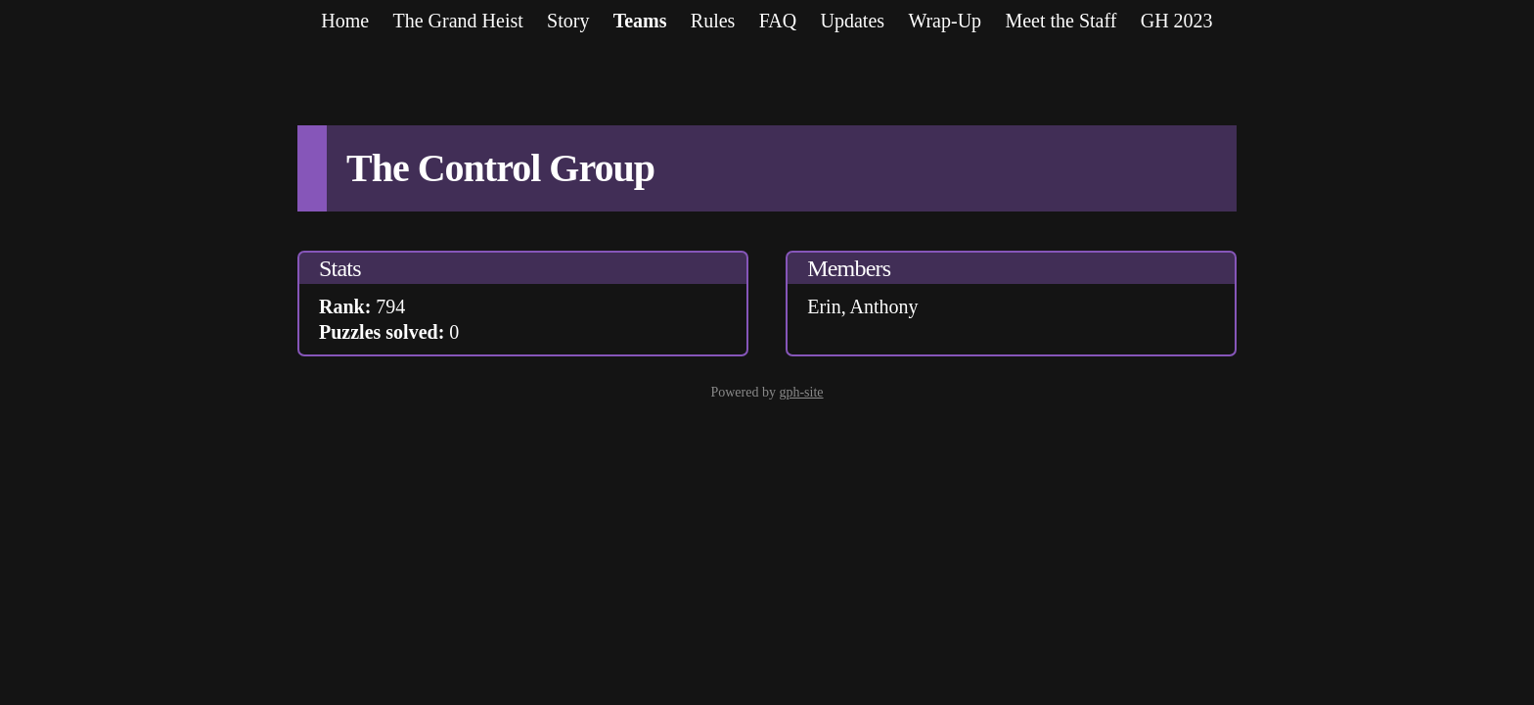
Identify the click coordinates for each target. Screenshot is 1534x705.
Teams (640, 20)
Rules (713, 20)
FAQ (778, 20)
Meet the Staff (1060, 20)
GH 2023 (1177, 20)
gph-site (801, 392)
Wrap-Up (944, 20)
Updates (853, 20)
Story (568, 20)
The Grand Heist (457, 20)
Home (345, 20)
